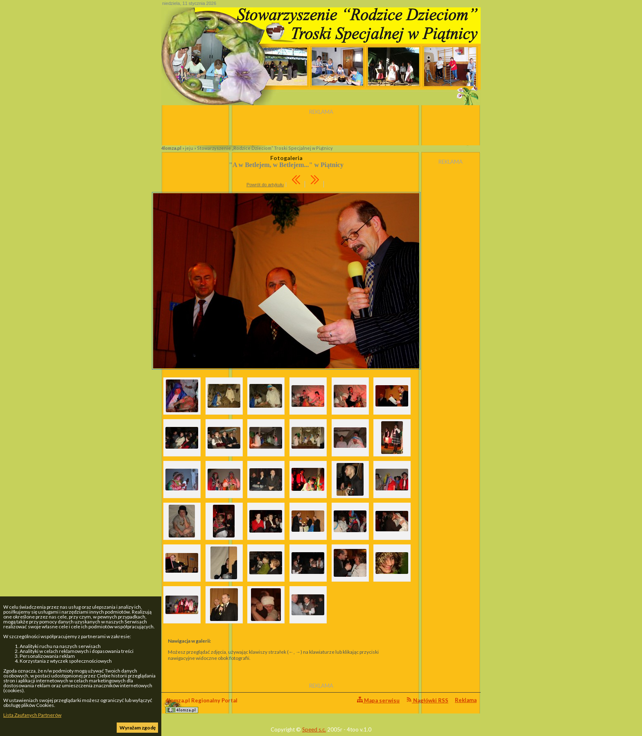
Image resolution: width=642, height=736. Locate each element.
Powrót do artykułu (265, 184)
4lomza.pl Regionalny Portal (201, 705)
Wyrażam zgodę (138, 728)
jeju (189, 148)
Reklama (466, 700)
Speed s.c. (314, 729)
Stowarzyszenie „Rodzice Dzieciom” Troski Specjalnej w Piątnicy (265, 148)
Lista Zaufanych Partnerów (32, 715)
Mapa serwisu (378, 700)
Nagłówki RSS (427, 700)
